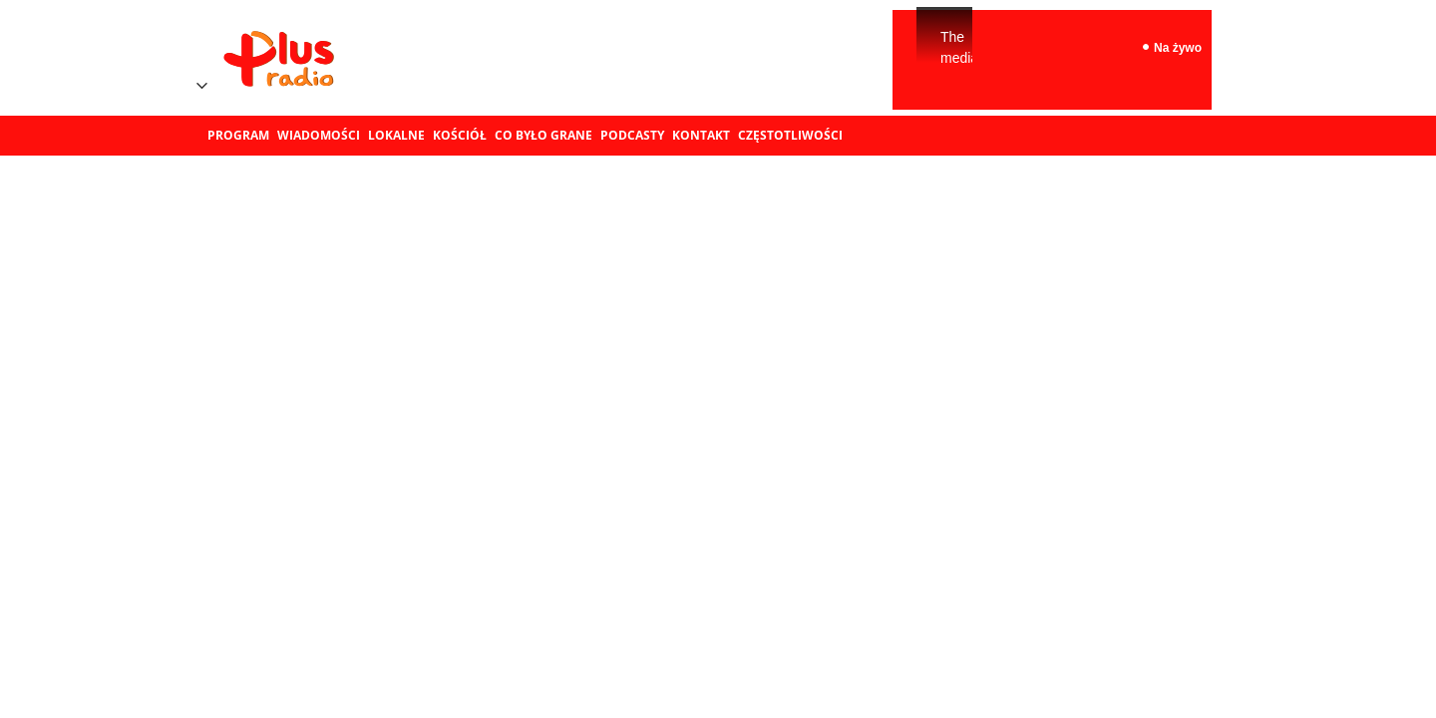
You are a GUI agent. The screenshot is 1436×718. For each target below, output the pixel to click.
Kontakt (701, 135)
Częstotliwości (790, 135)
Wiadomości (318, 135)
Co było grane (543, 135)
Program (238, 135)
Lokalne (396, 135)
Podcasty (632, 135)
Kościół (460, 135)
